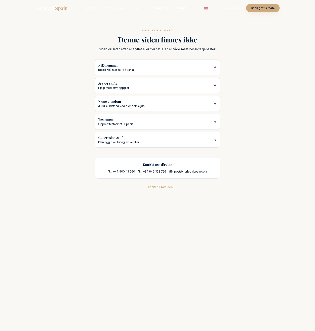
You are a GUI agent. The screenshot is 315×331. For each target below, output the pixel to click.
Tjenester (91, 8)
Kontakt (180, 8)
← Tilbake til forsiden (157, 187)
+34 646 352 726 (152, 171)
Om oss (135, 8)
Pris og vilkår (114, 8)
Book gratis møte (263, 8)
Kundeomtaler (158, 8)
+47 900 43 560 (121, 171)
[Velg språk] (208, 8)
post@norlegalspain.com (188, 171)
